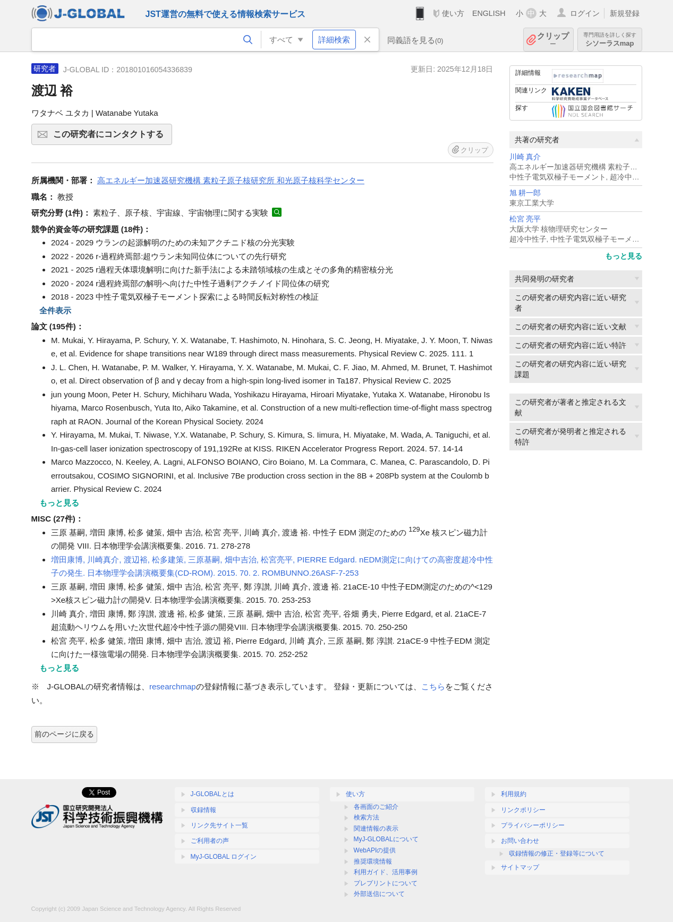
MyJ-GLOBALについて (386, 839)
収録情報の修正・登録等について (556, 853)
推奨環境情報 (373, 861)
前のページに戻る (64, 734)
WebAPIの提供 (375, 850)
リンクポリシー (523, 810)
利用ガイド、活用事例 (386, 872)
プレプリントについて (386, 883)
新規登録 (625, 13)
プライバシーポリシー (533, 825)
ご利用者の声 (210, 840)
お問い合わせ (520, 840)
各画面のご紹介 (376, 806)
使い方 (453, 13)
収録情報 (203, 810)
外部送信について (379, 894)
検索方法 (366, 817)
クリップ (553, 39)
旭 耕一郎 (525, 193)
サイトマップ (520, 867)
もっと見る (623, 256)
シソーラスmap (609, 39)
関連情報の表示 (376, 828)
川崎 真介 (525, 157)
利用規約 (513, 794)
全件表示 (55, 310)
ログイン (585, 13)
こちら (433, 686)
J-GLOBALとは (212, 794)
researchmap (172, 686)
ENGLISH (489, 13)
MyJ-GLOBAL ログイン (224, 856)
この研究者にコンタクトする (111, 138)
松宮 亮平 (525, 219)
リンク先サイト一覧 (219, 825)
